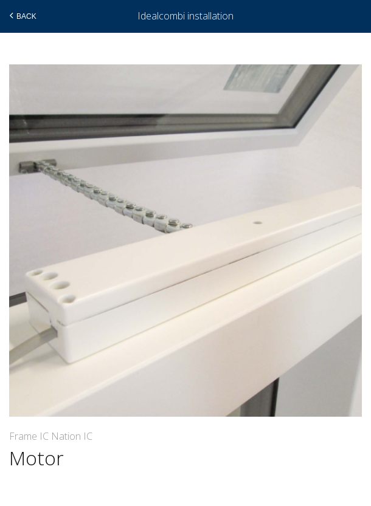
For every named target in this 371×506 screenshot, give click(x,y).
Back (21, 16)
